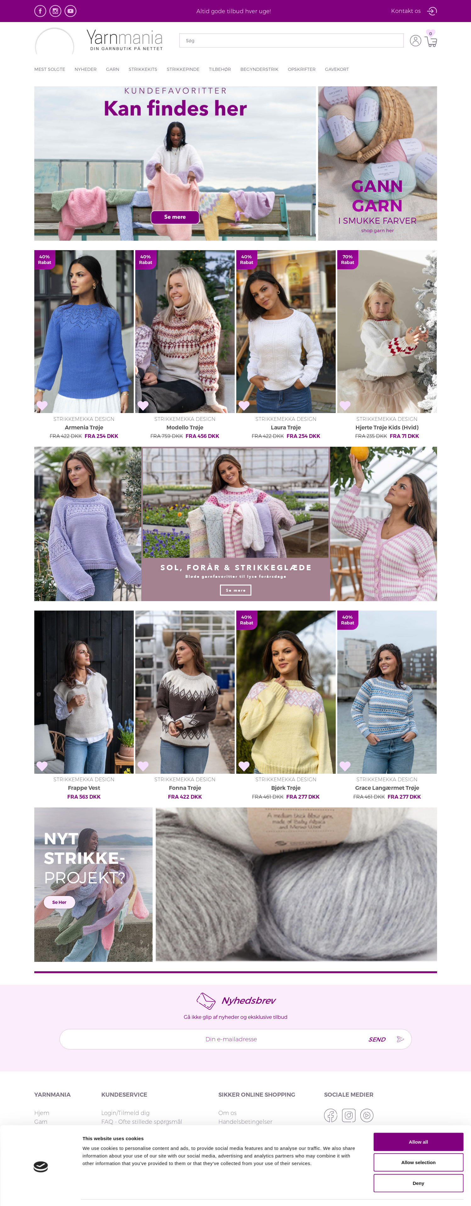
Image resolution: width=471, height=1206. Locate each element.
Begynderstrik (259, 69)
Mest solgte (49, 69)
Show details (330, 1193)
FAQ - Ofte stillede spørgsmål (141, 1087)
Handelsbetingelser (245, 1087)
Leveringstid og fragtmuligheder (145, 1105)
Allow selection (418, 1144)
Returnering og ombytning (138, 1096)
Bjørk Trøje (286, 753)
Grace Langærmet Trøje (387, 753)
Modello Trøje (184, 409)
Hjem (41, 1079)
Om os (227, 1079)
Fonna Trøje (185, 753)
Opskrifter (302, 69)
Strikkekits (143, 69)
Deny (418, 1164)
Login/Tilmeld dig (125, 1079)
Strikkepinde (183, 69)
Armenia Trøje (84, 409)
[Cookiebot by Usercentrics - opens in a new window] (40, 1193)
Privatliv (228, 1096)
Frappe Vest (84, 753)
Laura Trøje (286, 409)
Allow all (418, 1123)
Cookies (229, 1105)
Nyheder (86, 69)
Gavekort (337, 69)
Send (373, 1005)
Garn (112, 69)
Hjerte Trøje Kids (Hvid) (387, 409)
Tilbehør (220, 69)
